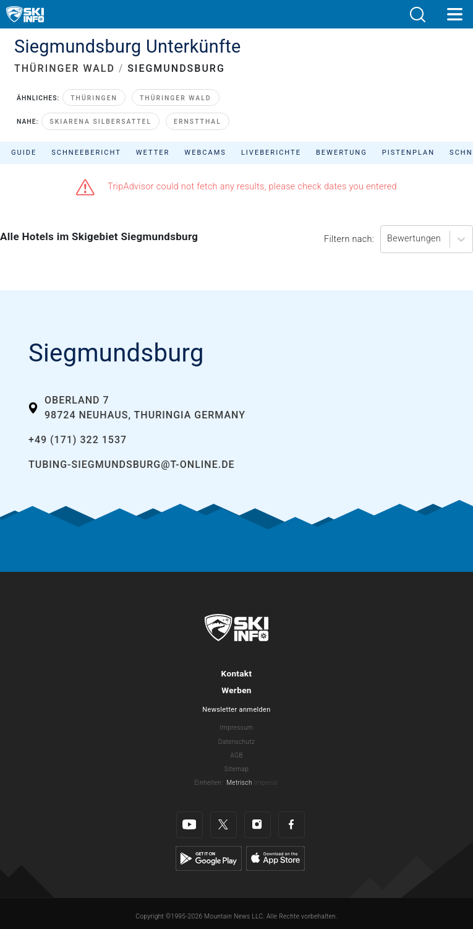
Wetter (153, 153)
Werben (236, 690)
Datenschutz (236, 741)
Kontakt (236, 673)
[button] (417, 14)
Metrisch (239, 782)
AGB (236, 755)
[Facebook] (291, 824)
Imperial (266, 782)
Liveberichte (271, 153)
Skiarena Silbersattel (100, 122)
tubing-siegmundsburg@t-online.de (131, 464)
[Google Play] (209, 858)
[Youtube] (189, 824)
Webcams (205, 153)
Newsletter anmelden (236, 710)
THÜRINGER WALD (64, 68)
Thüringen (93, 98)
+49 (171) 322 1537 (77, 440)
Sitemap (236, 769)
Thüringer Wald (175, 98)
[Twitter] (223, 824)
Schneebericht (86, 153)
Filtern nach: (349, 239)
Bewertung (341, 153)
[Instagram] (257, 824)
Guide (23, 153)
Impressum (237, 727)
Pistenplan (408, 153)
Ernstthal (197, 122)
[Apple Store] (275, 858)
